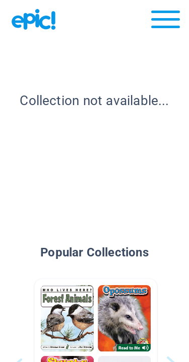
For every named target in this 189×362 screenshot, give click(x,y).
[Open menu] (165, 22)
